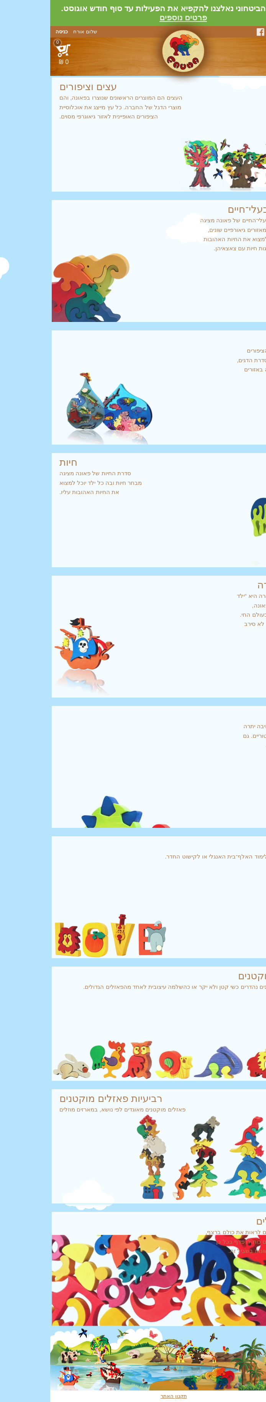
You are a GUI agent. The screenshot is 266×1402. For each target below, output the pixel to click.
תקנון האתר (123, 1396)
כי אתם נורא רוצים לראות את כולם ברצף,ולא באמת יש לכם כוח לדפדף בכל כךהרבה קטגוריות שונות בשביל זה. (133, 1235)
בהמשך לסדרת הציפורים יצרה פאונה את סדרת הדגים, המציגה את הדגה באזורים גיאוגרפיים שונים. (133, 358)
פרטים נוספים (133, 17)
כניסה (11, 31)
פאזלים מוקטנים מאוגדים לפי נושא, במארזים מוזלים (133, 1103)
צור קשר (254, 31)
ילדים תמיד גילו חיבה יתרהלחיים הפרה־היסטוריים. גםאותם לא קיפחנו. (133, 729)
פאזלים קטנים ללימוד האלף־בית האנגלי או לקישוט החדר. (133, 850)
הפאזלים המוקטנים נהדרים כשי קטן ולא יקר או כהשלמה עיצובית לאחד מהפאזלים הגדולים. (133, 980)
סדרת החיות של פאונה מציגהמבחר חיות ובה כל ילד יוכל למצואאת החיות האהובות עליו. (133, 476)
